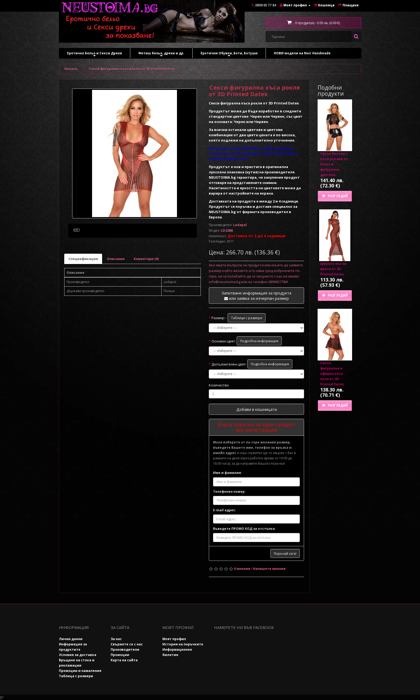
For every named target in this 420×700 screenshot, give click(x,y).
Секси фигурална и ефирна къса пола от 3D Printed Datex (332, 373)
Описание (116, 284)
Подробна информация (259, 341)
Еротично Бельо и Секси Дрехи (94, 54)
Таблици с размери (246, 318)
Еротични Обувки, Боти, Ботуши (229, 54)
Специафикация (83, 284)
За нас (116, 639)
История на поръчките (182, 644)
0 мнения (242, 568)
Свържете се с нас (127, 644)
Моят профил (174, 639)
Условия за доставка (77, 655)
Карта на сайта (124, 660)
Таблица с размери (76, 676)
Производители (125, 649)
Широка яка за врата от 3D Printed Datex (333, 268)
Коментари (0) (146, 284)
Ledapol (240, 225)
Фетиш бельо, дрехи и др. (161, 54)
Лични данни (71, 639)
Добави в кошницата (256, 409)
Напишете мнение (269, 568)
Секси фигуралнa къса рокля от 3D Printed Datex (132, 69)
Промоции (120, 655)
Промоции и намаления (80, 670)
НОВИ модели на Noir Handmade (302, 53)
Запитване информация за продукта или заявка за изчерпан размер (256, 295)
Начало (70, 69)
